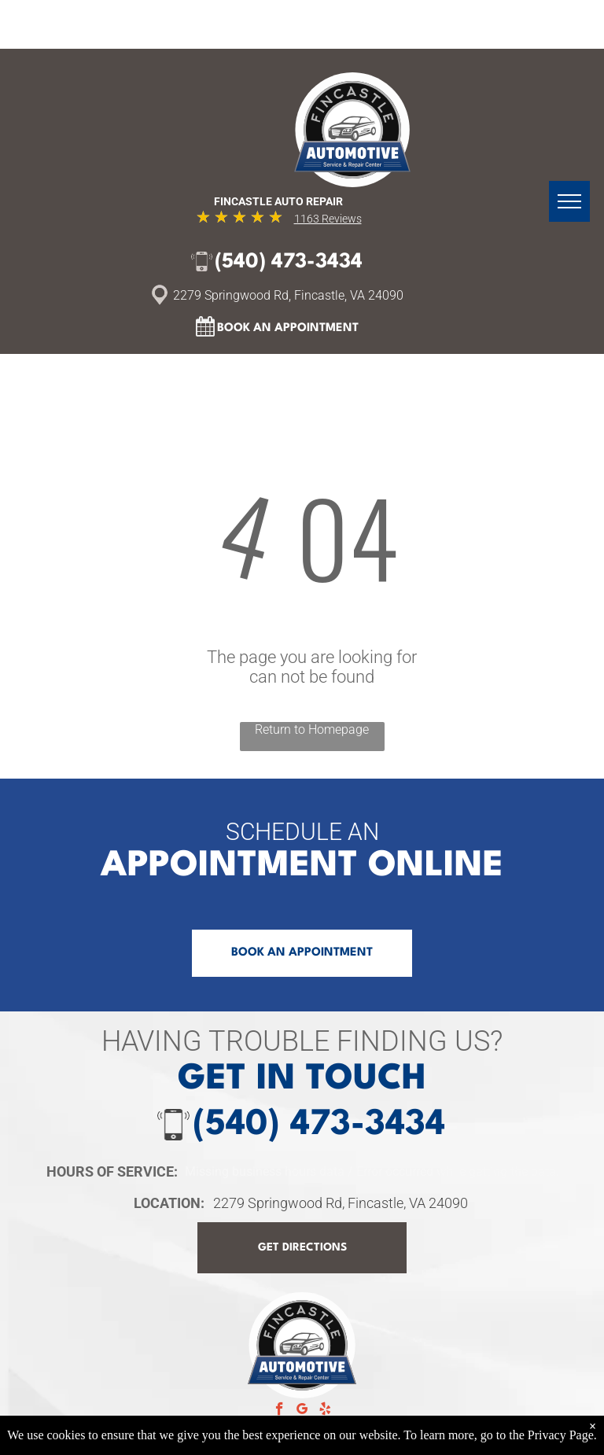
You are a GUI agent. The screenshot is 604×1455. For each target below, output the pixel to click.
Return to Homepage (312, 729)
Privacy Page (561, 1435)
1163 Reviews (328, 218)
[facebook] (279, 1411)
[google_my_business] (302, 1411)
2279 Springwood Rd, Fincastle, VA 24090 (340, 1203)
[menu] (569, 201)
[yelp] (325, 1411)
